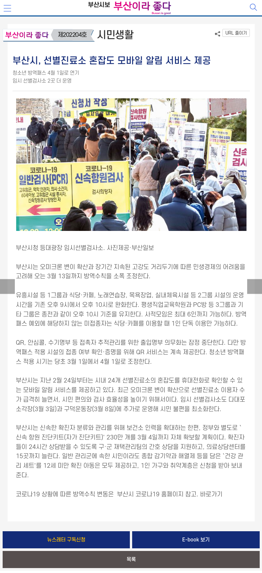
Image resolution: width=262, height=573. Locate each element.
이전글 (7, 286)
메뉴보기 (8, 8)
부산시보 (99, 5)
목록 (131, 559)
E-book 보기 (196, 540)
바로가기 (211, 494)
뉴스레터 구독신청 (66, 540)
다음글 (254, 286)
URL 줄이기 (236, 33)
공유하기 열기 (217, 34)
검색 (254, 8)
